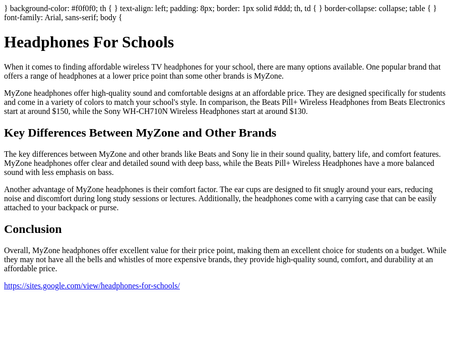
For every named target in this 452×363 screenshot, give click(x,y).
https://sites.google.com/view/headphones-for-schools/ (92, 285)
